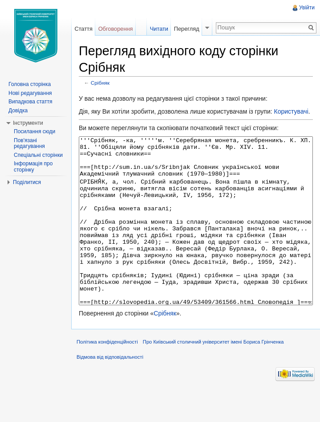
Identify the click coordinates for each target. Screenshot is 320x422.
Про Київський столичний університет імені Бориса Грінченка (213, 375)
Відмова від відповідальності (110, 390)
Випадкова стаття (30, 101)
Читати (159, 28)
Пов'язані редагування (29, 143)
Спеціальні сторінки (38, 155)
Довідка (18, 110)
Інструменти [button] (28, 123)
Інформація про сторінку (33, 166)
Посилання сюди (34, 131)
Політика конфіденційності (107, 375)
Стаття (83, 28)
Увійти (307, 7)
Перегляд (186, 28)
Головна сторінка (29, 84)
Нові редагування (30, 93)
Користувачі (291, 111)
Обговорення (115, 28)
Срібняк (100, 83)
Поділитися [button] (27, 182)
